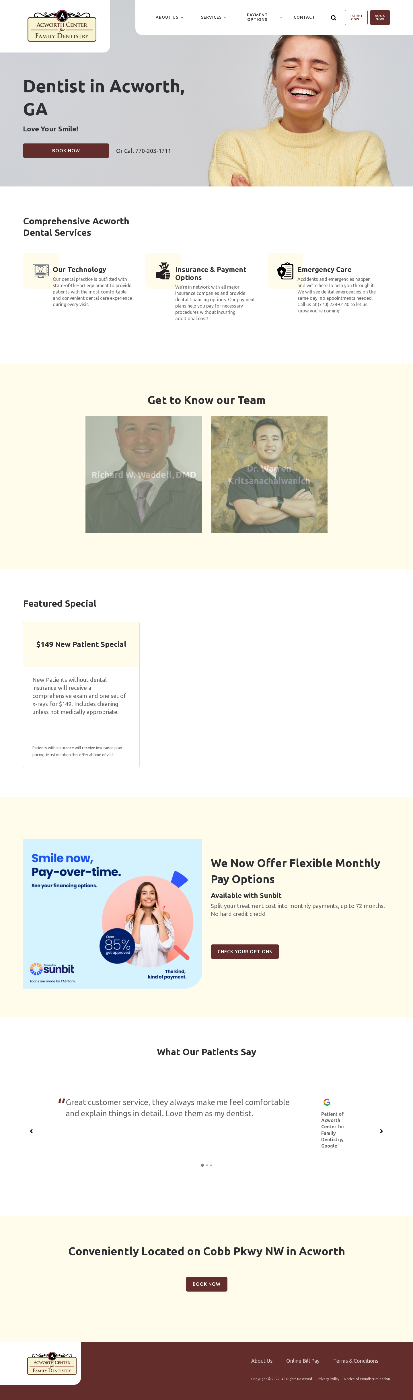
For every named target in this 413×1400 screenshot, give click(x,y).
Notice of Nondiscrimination (367, 1375)
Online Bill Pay (303, 1357)
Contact (304, 17)
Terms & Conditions (355, 1357)
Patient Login (356, 17)
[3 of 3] (211, 1162)
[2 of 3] (207, 1162)
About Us (167, 17)
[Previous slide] (31, 1128)
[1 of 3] (202, 1162)
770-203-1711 (153, 150)
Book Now (380, 17)
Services (211, 17)
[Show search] (334, 17)
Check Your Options (245, 948)
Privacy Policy (328, 1375)
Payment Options (257, 17)
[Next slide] (382, 1128)
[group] (112, 910)
